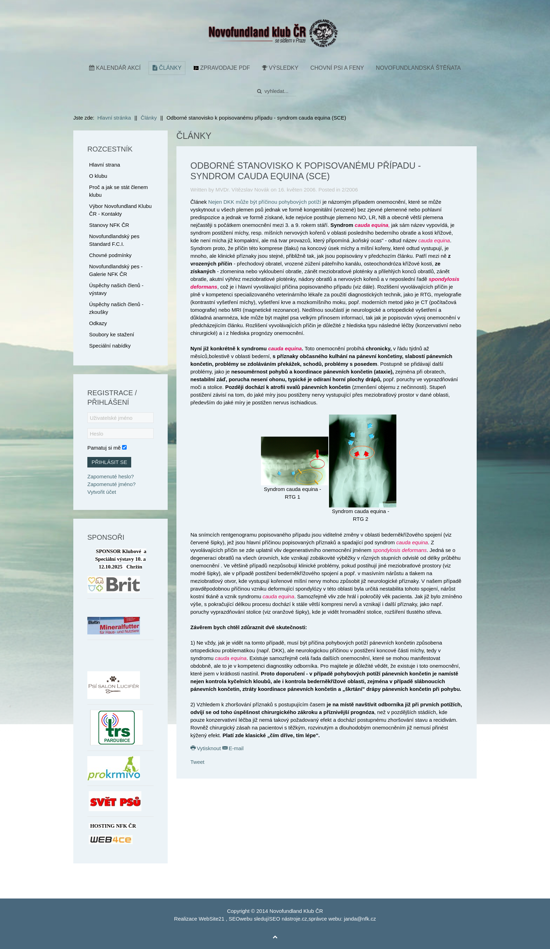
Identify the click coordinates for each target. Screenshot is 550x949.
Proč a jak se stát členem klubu (118, 191)
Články (167, 68)
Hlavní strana (104, 165)
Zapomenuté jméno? (111, 484)
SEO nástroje (284, 919)
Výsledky (280, 68)
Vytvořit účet (101, 492)
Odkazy (98, 323)
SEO (234, 919)
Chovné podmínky (110, 255)
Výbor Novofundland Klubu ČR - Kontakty (120, 210)
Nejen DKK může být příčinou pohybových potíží (264, 202)
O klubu (98, 176)
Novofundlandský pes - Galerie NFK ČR (116, 270)
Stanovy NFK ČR (109, 225)
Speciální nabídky (109, 346)
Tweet (197, 762)
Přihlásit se (109, 462)
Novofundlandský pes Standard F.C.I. (114, 240)
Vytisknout (206, 748)
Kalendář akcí (115, 68)
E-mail (233, 748)
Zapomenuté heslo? (110, 476)
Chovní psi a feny (337, 68)
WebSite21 (211, 919)
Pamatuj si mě (104, 448)
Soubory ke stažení (111, 334)
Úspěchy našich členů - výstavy (116, 289)
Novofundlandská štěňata (418, 68)
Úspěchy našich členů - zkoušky (116, 308)
